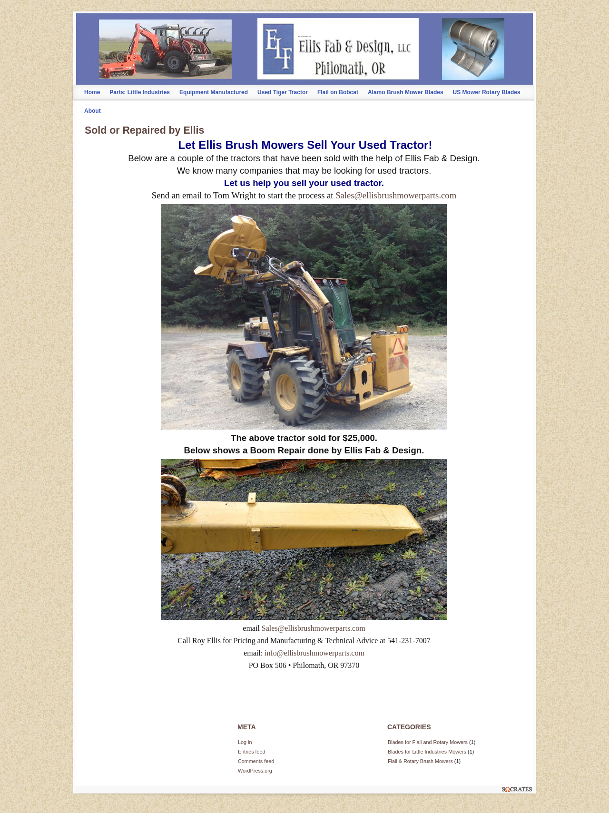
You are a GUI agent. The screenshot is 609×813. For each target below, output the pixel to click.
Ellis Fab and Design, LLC (304, 36)
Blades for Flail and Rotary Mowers (428, 742)
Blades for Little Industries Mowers (427, 751)
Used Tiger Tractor (282, 92)
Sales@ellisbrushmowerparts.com (395, 195)
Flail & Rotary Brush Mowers (420, 761)
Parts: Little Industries (139, 92)
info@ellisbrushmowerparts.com (314, 653)
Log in (245, 742)
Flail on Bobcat (337, 92)
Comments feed (256, 761)
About (92, 111)
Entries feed (251, 751)
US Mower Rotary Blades (487, 92)
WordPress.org (255, 771)
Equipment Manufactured (213, 92)
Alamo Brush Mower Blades (405, 92)
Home (92, 92)
